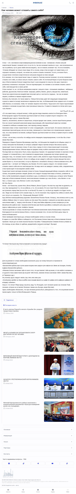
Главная (4, 7)
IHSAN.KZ (37, 3)
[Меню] (67, 490)
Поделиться (9, 300)
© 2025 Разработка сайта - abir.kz (10, 485)
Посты (11, 7)
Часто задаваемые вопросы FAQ (14, 459)
